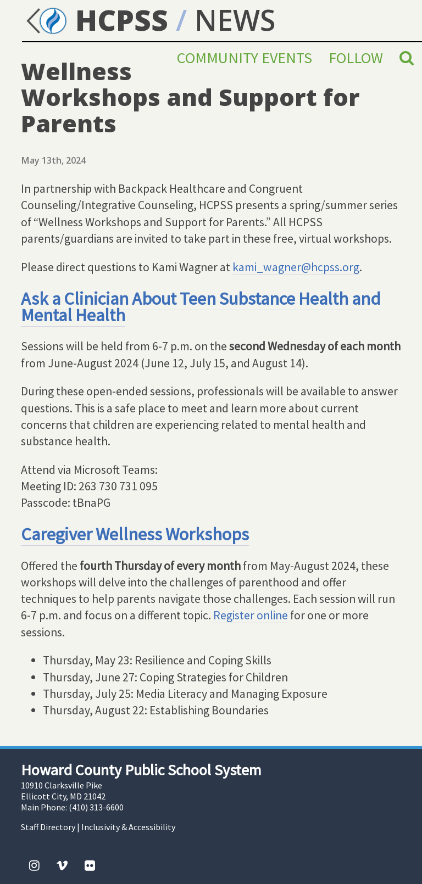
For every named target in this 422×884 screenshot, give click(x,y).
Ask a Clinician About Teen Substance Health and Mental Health (201, 306)
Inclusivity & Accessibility (128, 826)
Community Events (244, 58)
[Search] (406, 58)
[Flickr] (90, 865)
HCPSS (95, 19)
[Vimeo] (62, 865)
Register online (250, 615)
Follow (356, 58)
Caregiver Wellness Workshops (135, 534)
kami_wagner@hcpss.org (295, 267)
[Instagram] (34, 865)
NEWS (235, 19)
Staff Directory (48, 826)
